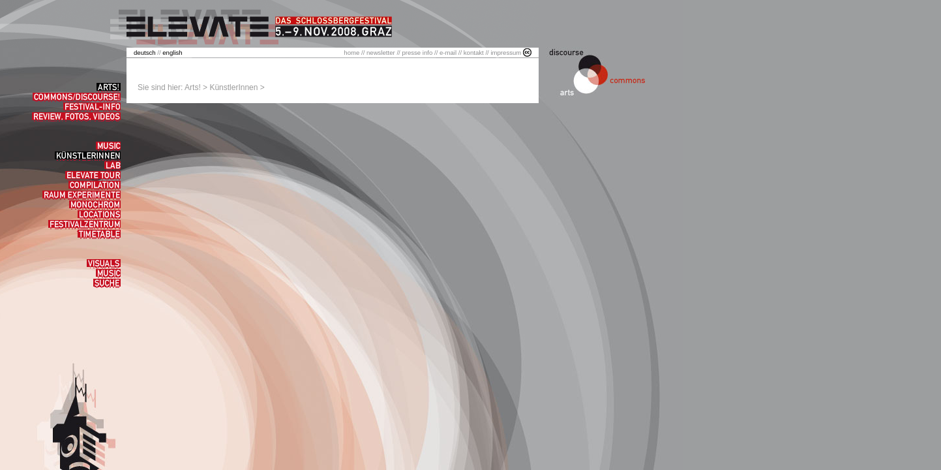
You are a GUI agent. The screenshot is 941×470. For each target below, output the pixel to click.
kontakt (474, 52)
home (351, 52)
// (148, 52)
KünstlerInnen (233, 87)
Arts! (193, 87)
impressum (505, 52)
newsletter (380, 52)
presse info (417, 52)
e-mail (448, 52)
